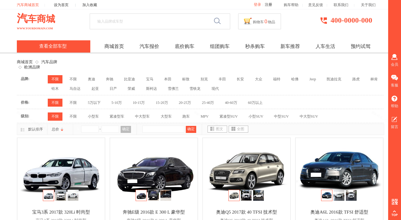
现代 (215, 88)
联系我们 (344, 5)
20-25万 (185, 103)
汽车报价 (149, 46)
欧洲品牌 (32, 67)
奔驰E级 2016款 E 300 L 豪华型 (154, 212)
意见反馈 (315, 5)
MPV (204, 116)
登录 (257, 4)
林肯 (374, 79)
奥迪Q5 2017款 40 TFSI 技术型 (246, 212)
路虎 (356, 79)
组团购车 (220, 46)
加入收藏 (89, 5)
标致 (185, 79)
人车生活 (325, 46)
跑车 (186, 116)
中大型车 (142, 116)
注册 (268, 4)
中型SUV (281, 116)
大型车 (166, 116)
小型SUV (256, 116)
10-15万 (139, 103)
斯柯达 (151, 88)
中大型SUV (309, 116)
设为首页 (61, 5)
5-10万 (116, 103)
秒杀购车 (255, 46)
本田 (167, 79)
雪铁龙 (194, 88)
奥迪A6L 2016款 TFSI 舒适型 (339, 212)
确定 (125, 129)
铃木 (55, 88)
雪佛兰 (173, 88)
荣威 (131, 88)
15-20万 (162, 103)
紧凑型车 (117, 116)
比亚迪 (129, 79)
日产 (113, 88)
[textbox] (153, 21)
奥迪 (91, 79)
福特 (276, 79)
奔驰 (109, 79)
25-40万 (208, 103)
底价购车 (184, 46)
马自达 (75, 88)
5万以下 (94, 103)
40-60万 (231, 103)
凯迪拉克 (334, 79)
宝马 (149, 79)
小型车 (93, 116)
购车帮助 (291, 5)
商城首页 (25, 62)
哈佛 (294, 79)
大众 (258, 79)
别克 (204, 79)
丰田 (222, 79)
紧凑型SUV (228, 116)
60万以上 (255, 103)
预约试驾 (360, 46)
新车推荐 (290, 46)
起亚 (95, 88)
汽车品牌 (49, 62)
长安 (240, 79)
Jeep (312, 79)
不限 (55, 79)
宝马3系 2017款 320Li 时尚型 (61, 212)
